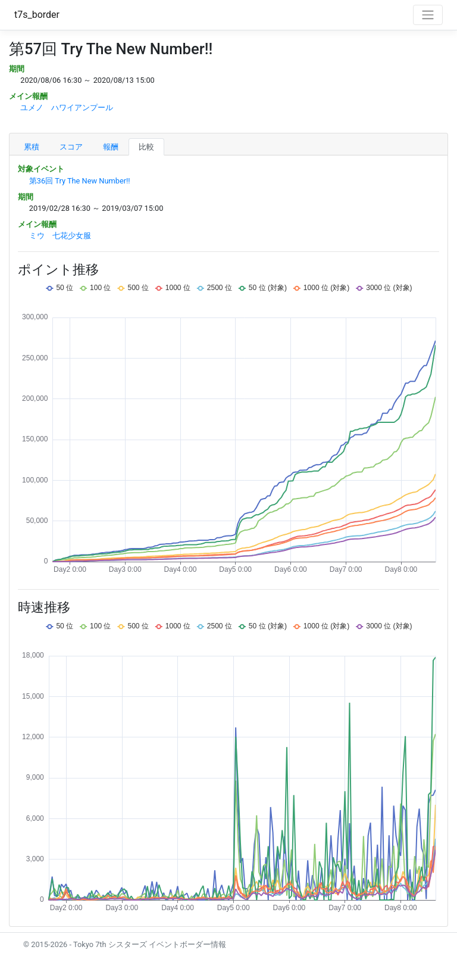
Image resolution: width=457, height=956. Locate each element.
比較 (146, 146)
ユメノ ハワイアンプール (66, 107)
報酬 (110, 146)
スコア (71, 146)
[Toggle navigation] (428, 15)
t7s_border (37, 14)
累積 (31, 146)
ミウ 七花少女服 (60, 235)
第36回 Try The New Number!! (79, 180)
